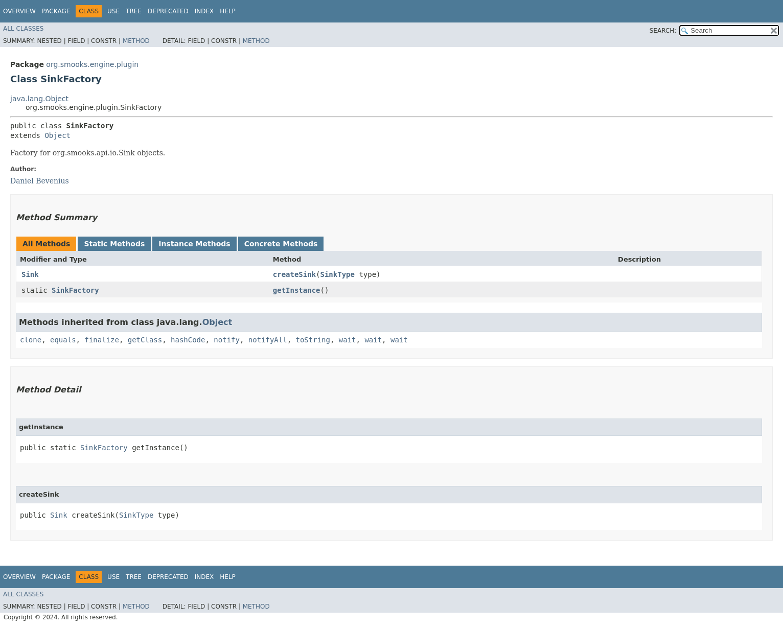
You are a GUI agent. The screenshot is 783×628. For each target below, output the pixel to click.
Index (204, 11)
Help (228, 11)
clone (30, 340)
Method (136, 40)
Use (113, 11)
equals (63, 340)
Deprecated (168, 11)
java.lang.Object (39, 99)
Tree (134, 11)
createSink (294, 274)
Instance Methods (194, 244)
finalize (101, 340)
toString (313, 340)
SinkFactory (75, 290)
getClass (145, 340)
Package (56, 11)
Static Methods (114, 244)
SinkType (337, 274)
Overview (19, 11)
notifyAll (267, 340)
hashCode (188, 340)
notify (227, 340)
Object (57, 135)
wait (347, 340)
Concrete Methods (281, 244)
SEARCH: (663, 30)
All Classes (23, 28)
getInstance (296, 290)
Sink (30, 274)
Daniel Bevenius (39, 181)
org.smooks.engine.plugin (92, 64)
